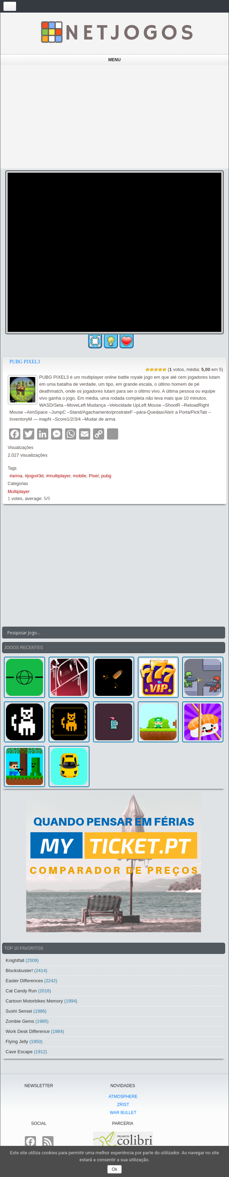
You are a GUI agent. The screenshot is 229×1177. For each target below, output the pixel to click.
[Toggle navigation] (9, 6)
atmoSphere (122, 1096)
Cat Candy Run (21, 990)
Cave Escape (19, 1051)
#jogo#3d (34, 475)
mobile (79, 475)
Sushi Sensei (19, 1011)
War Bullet (123, 1112)
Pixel (94, 475)
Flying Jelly (17, 1041)
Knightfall (15, 960)
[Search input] (109, 633)
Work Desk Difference (28, 1031)
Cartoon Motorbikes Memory (34, 1001)
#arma (15, 475)
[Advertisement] (114, 117)
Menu (114, 59)
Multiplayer (19, 491)
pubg (106, 475)
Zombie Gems (20, 1021)
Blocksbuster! (19, 970)
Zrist (123, 1104)
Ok (114, 1169)
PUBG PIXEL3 (24, 361)
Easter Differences (24, 980)
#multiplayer (58, 475)
